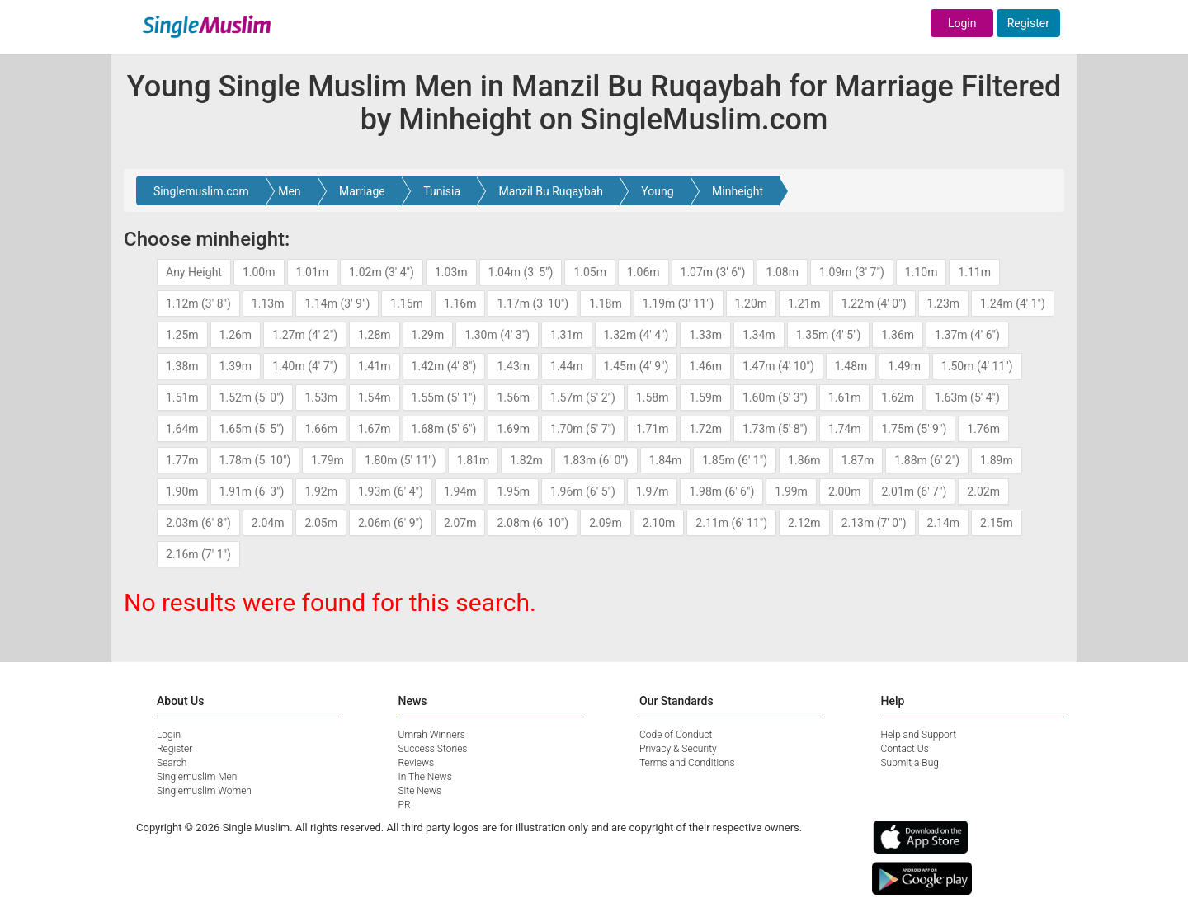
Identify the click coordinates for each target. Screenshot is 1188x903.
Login (962, 23)
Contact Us (905, 749)
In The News (425, 777)
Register (1028, 23)
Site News (420, 791)
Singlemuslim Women (204, 791)
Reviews (416, 763)
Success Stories (433, 749)
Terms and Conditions (687, 763)
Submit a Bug (910, 763)
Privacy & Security (678, 749)
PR (404, 805)
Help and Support (919, 735)
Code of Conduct (675, 735)
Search (171, 763)
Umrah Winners (431, 735)
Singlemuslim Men (197, 777)
